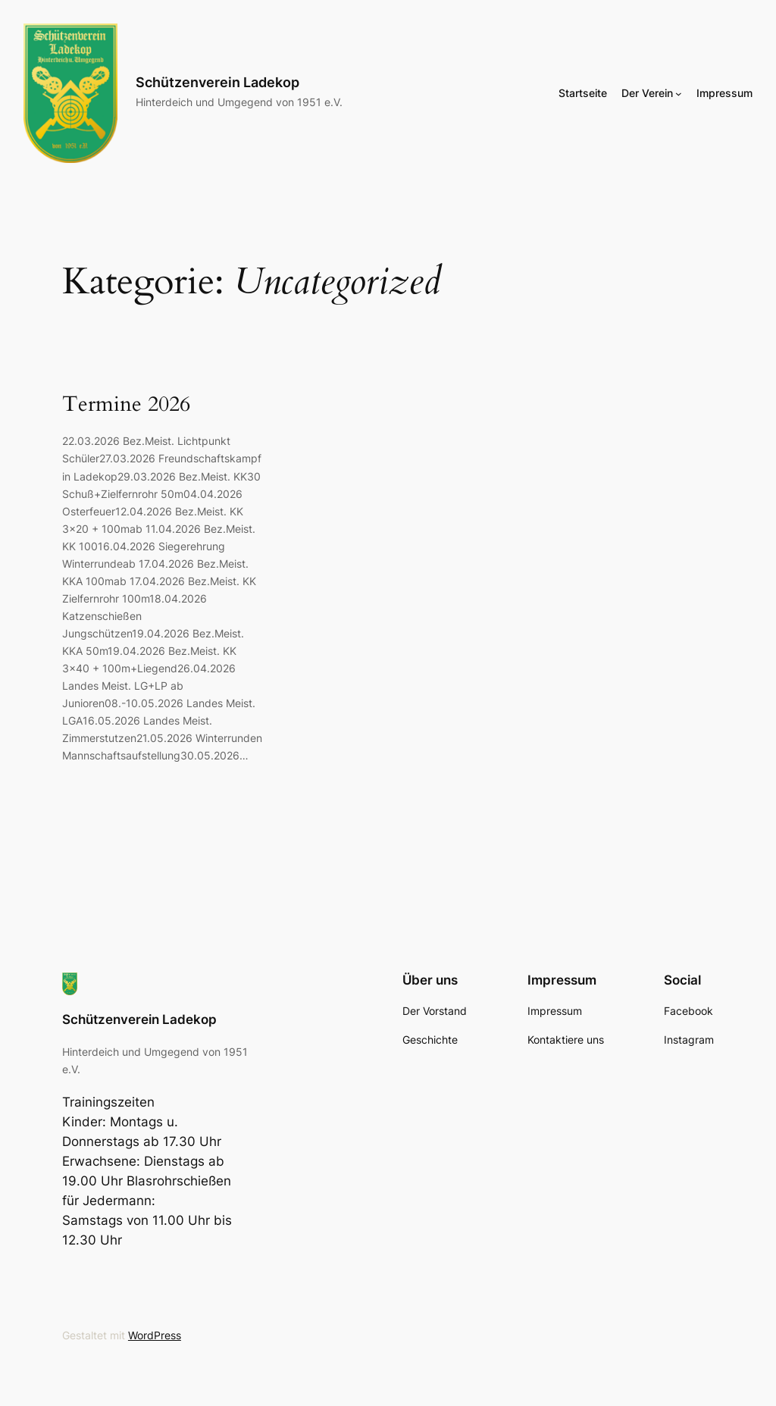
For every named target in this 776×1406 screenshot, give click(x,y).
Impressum (724, 92)
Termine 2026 (126, 404)
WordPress (154, 1335)
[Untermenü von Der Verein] (678, 92)
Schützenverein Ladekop (217, 82)
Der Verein (647, 92)
